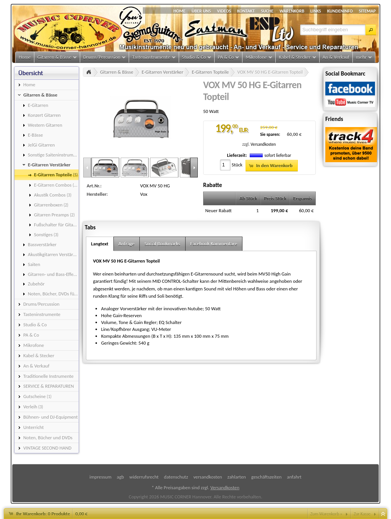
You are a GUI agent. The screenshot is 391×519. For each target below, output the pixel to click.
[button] (370, 29)
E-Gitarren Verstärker (162, 72)
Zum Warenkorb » (326, 513)
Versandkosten (263, 144)
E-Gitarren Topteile (210, 72)
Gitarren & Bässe (116, 72)
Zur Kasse (362, 513)
